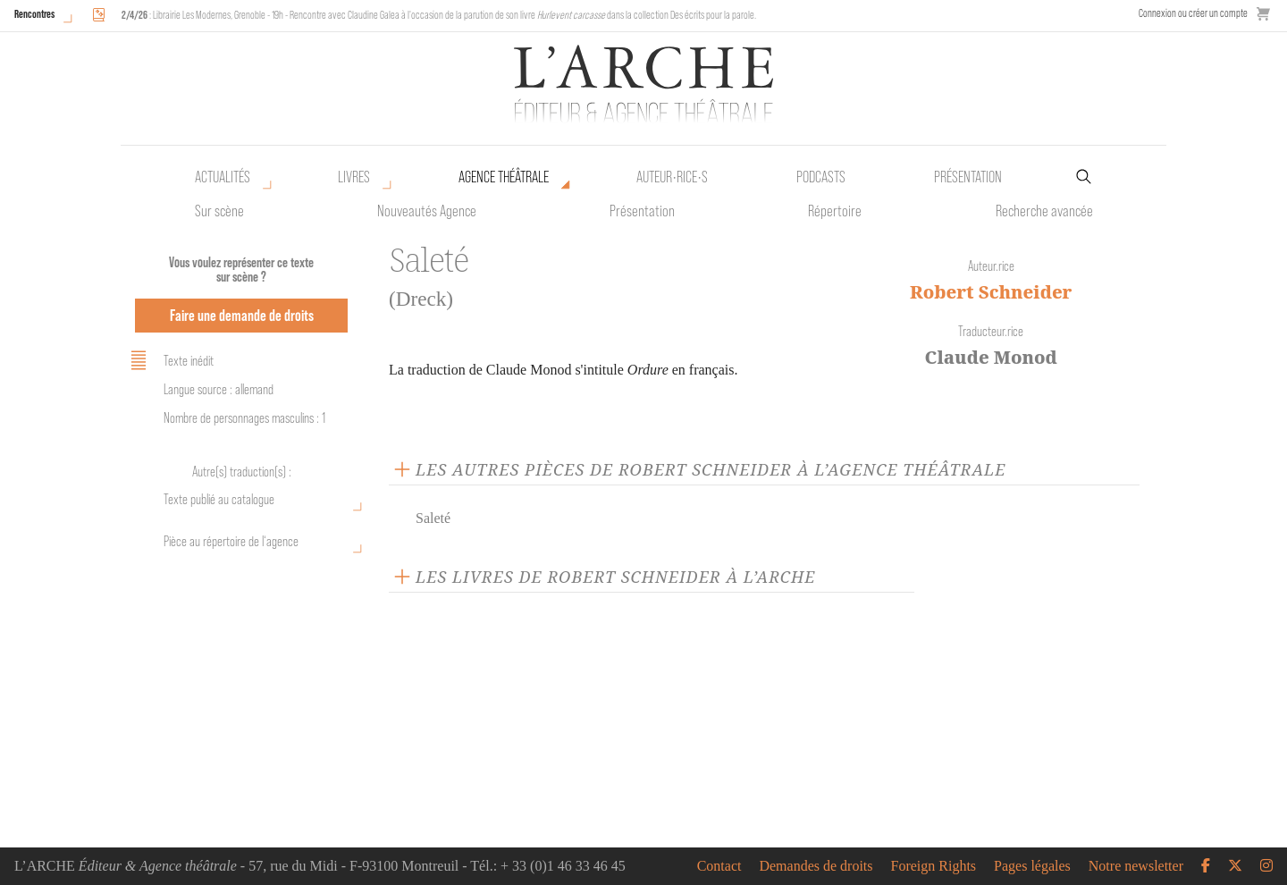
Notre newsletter (1136, 866)
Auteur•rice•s (672, 177)
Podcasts (820, 177)
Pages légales (1032, 866)
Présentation (642, 211)
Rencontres (34, 14)
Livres (354, 177)
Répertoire (835, 211)
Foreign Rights (934, 866)
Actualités (222, 177)
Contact (719, 866)
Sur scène (219, 211)
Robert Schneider (991, 292)
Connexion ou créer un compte (1193, 13)
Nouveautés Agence (426, 211)
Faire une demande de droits (242, 315)
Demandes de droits (815, 866)
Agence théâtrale (503, 177)
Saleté (433, 518)
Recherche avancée (1044, 211)
